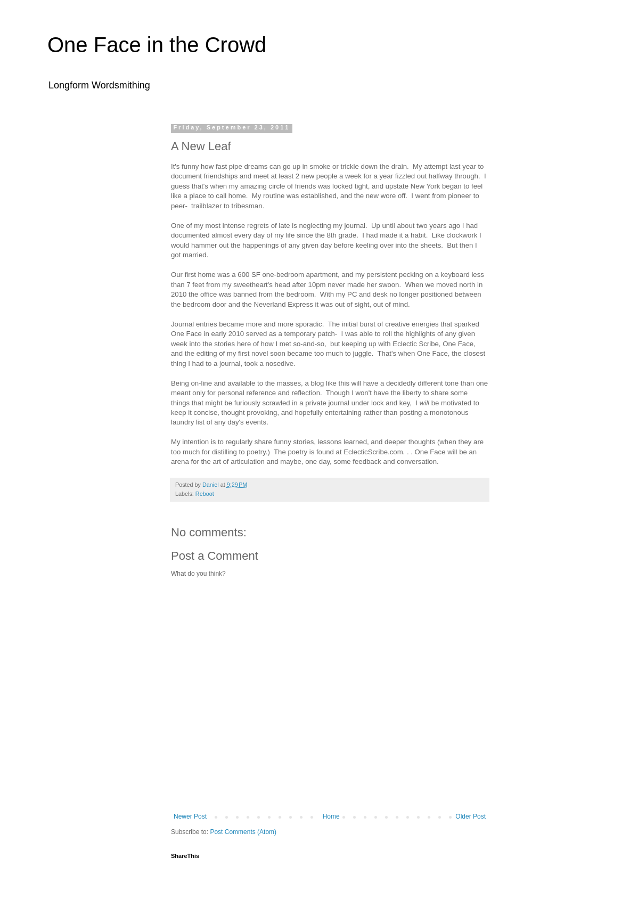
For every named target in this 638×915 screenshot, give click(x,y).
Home (331, 816)
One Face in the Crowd (156, 44)
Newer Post (190, 816)
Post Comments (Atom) (243, 832)
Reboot (204, 494)
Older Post (470, 816)
